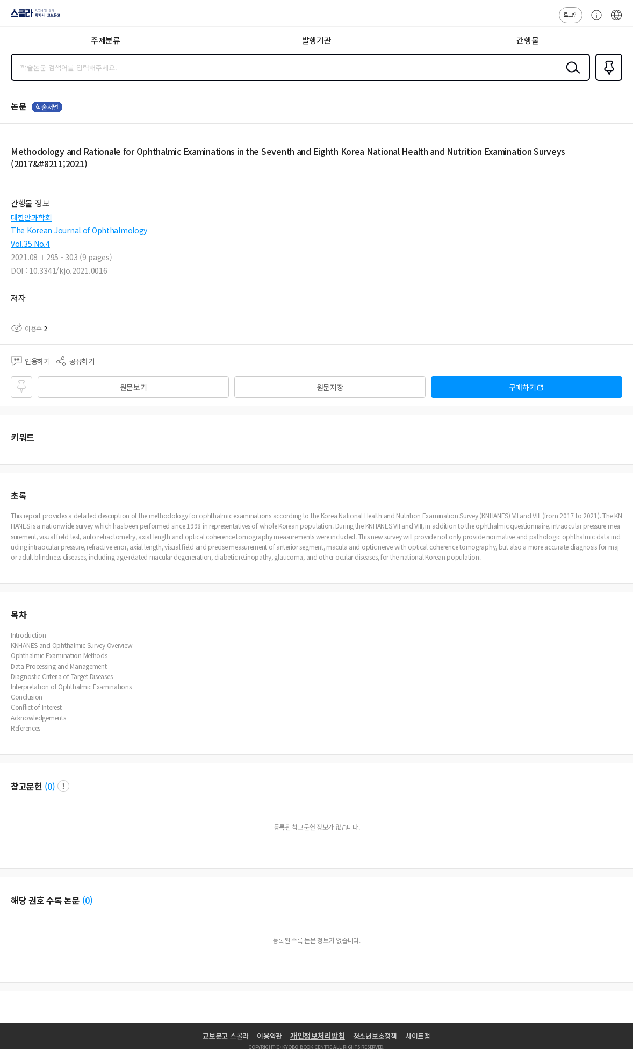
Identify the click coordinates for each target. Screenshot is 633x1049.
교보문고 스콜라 (226, 1036)
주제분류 (105, 40)
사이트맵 (417, 1036)
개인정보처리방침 (317, 1035)
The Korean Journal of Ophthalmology (79, 230)
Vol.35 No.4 (30, 243)
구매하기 (522, 387)
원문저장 (330, 387)
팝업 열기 (63, 786)
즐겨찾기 (606, 80)
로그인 (571, 14)
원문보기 (133, 387)
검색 (571, 75)
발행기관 (317, 40)
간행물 (527, 40)
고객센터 (594, 20)
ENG (616, 20)
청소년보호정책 (375, 1036)
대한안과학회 (31, 217)
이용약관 (269, 1036)
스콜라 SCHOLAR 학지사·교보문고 (32, 16)
